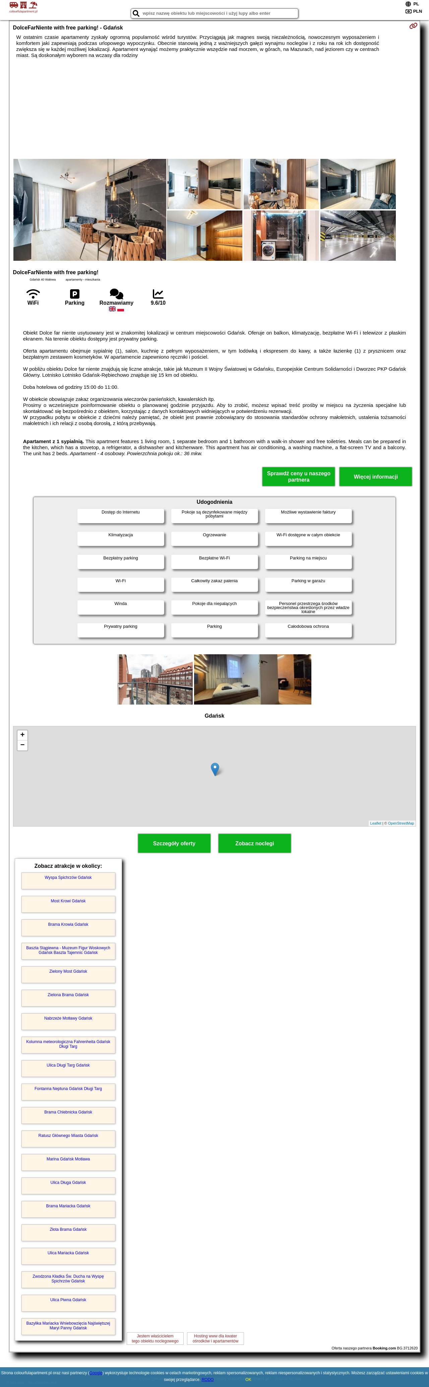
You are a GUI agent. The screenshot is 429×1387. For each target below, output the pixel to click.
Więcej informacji (376, 477)
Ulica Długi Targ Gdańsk (68, 1065)
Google (96, 1373)
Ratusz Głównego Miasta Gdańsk (68, 1135)
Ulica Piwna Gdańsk (68, 1300)
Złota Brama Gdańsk (68, 1229)
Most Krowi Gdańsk (68, 901)
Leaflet (375, 823)
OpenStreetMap (401, 823)
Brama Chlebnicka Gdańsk (68, 1112)
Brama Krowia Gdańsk (68, 924)
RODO (208, 1379)
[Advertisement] (214, 109)
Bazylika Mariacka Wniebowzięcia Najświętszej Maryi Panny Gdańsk (68, 1325)
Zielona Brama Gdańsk (68, 994)
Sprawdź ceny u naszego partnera (298, 477)
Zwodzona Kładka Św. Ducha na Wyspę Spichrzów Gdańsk (68, 1278)
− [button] (22, 745)
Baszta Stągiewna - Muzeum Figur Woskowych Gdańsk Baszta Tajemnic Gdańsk (68, 950)
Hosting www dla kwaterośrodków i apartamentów (216, 1338)
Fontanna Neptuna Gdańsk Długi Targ (68, 1088)
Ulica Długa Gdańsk (68, 1182)
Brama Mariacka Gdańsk (68, 1206)
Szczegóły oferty (174, 843)
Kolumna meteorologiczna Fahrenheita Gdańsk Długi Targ (68, 1044)
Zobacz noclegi (254, 843)
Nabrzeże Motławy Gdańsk (68, 1018)
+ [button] (22, 735)
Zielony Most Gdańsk (68, 971)
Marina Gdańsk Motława (68, 1159)
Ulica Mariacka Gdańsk (68, 1253)
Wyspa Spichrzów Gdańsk (68, 877)
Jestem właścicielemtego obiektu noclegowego (155, 1338)
